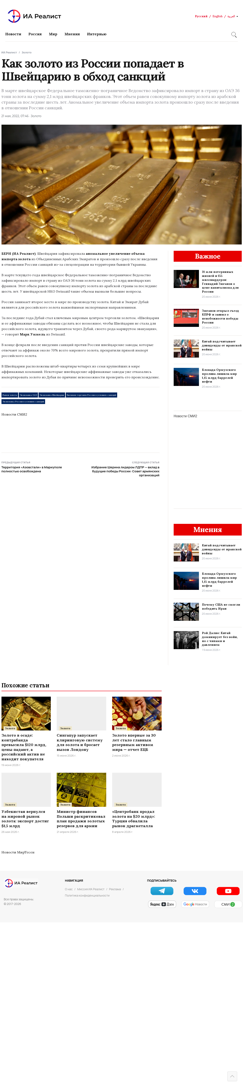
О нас (69, 889)
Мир (53, 34)
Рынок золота (10, 395)
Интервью (96, 34)
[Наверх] (232, 1076)
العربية (231, 16)
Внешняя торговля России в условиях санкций (91, 395)
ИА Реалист (9, 52)
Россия (35, 34)
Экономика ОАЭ (28, 395)
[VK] (195, 891)
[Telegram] (162, 891)
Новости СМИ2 (14, 414)
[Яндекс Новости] (162, 904)
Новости (13, 34)
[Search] (233, 34)
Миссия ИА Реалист (91, 889)
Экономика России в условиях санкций (23, 401)
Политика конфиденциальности (87, 895)
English (217, 16)
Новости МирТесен (17, 852)
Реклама (115, 889)
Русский (201, 16)
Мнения (72, 34)
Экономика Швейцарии (52, 395)
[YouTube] (228, 891)
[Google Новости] (195, 904)
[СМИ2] (228, 904)
